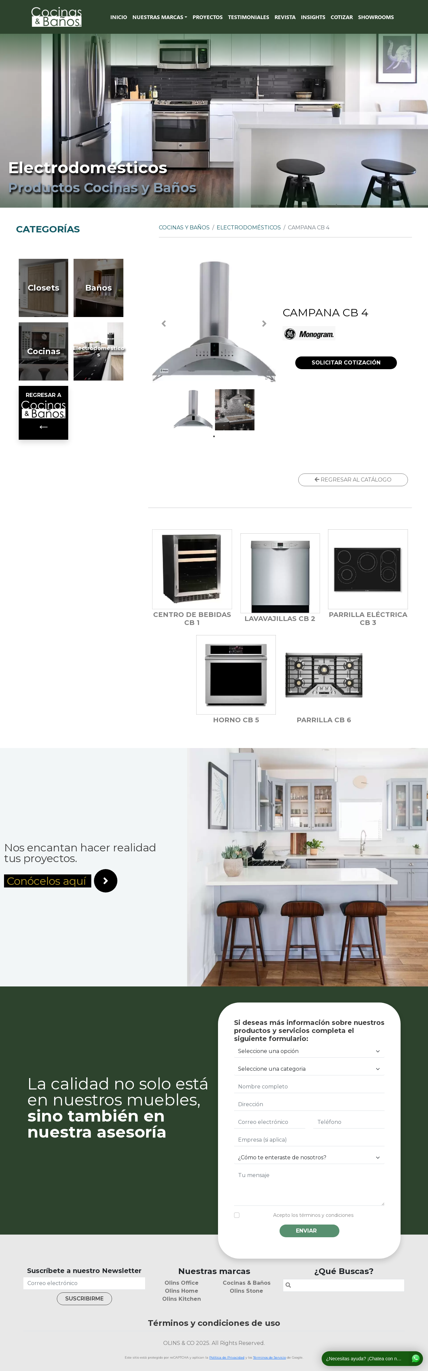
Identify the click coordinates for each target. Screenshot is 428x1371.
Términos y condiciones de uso (214, 1323)
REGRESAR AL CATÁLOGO (353, 480)
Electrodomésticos (249, 227)
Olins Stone (246, 1291)
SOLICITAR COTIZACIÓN (346, 362)
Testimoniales (248, 16)
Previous (163, 324)
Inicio (118, 16)
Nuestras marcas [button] (157, 16)
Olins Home (181, 1291)
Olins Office (182, 1283)
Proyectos (208, 16)
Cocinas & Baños (247, 1283)
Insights (313, 16)
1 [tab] (214, 436)
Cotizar (342, 16)
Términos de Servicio (269, 1357)
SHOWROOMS (376, 16)
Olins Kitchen (181, 1299)
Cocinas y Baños (184, 227)
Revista (285, 16)
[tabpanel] (193, 409)
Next (264, 324)
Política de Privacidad (226, 1357)
